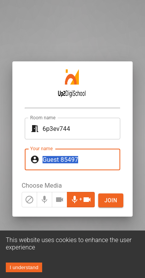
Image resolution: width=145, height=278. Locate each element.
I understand (24, 267)
